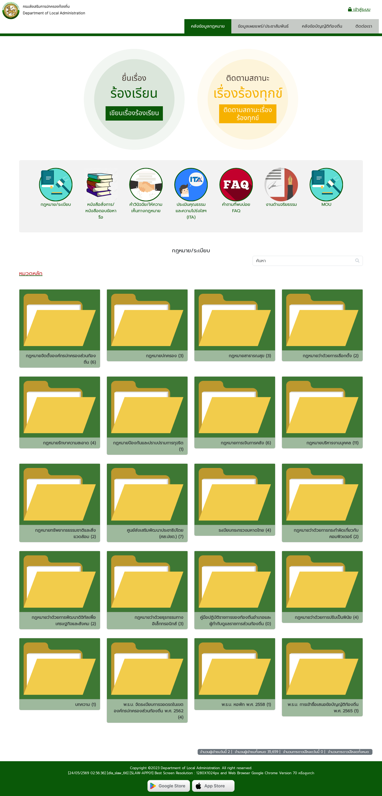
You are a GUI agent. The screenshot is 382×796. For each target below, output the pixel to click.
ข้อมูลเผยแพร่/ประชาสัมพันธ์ (263, 26)
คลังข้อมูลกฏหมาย (208, 26)
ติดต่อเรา (363, 26)
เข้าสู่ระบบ (359, 9)
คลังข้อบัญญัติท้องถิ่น (322, 26)
